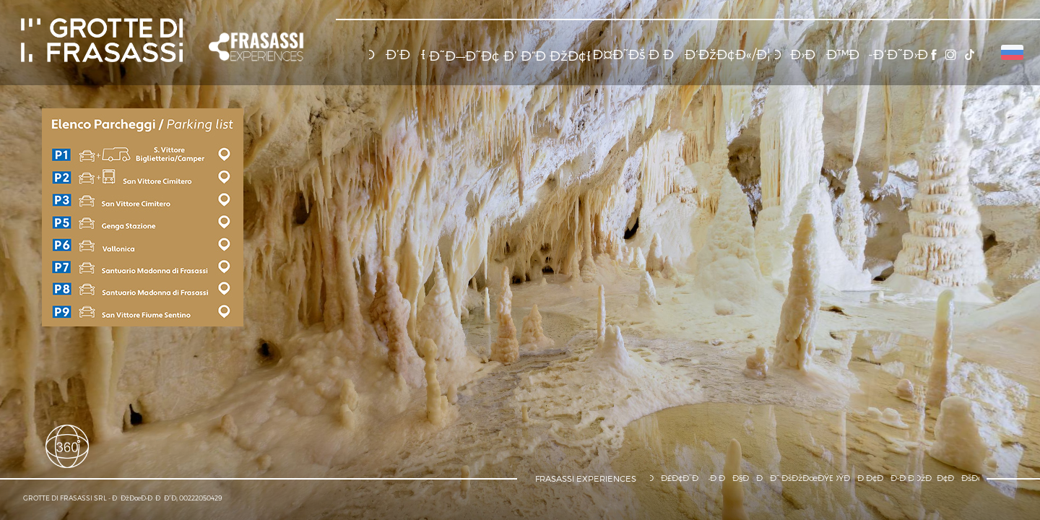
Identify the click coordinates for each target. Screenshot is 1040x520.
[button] (257, 47)
